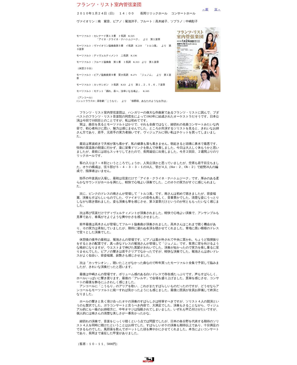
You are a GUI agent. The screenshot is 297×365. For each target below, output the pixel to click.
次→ (217, 9)
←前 (205, 9)
